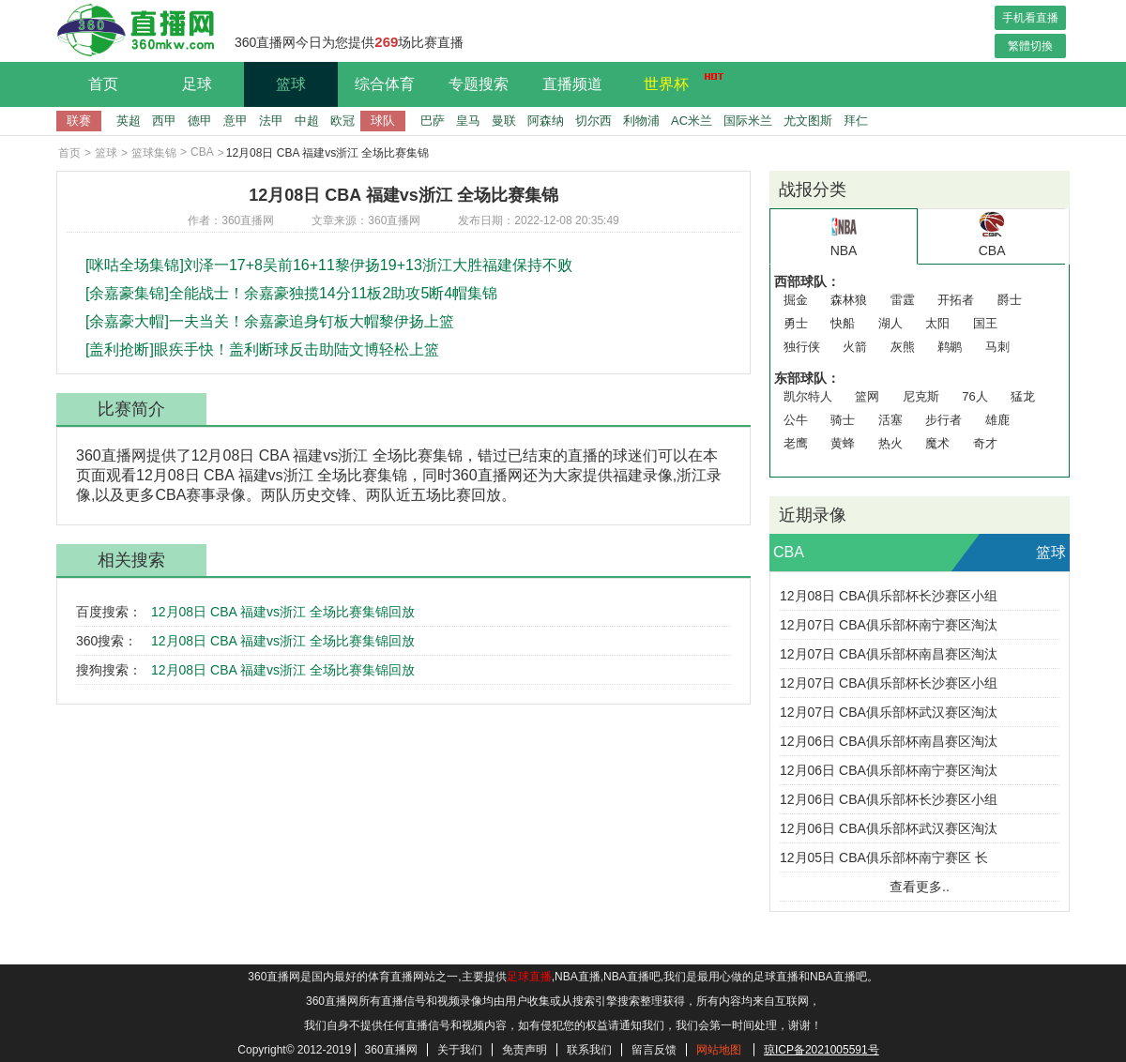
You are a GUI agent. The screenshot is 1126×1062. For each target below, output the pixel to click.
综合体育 (385, 84)
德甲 (200, 121)
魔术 (937, 443)
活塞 (890, 420)
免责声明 (524, 1049)
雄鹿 (997, 420)
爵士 (1009, 300)
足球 (197, 84)
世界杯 (678, 81)
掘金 (796, 300)
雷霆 (902, 300)
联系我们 (589, 1049)
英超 (128, 121)
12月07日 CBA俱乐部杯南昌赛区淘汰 (888, 653)
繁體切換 (1030, 46)
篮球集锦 (153, 152)
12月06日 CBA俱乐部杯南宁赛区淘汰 (888, 770)
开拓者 (955, 300)
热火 (890, 443)
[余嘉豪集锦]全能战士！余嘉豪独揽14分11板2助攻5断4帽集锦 (291, 293)
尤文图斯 (808, 121)
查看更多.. (920, 886)
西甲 (164, 121)
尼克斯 (921, 396)
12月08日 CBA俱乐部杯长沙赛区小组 (888, 595)
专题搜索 (479, 84)
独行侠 (802, 347)
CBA (202, 152)
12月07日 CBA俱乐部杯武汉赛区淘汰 (888, 712)
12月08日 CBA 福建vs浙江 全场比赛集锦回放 (283, 611)
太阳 (937, 323)
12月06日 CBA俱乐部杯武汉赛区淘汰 (888, 828)
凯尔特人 (808, 396)
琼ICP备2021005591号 (821, 1049)
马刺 (997, 347)
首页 (103, 84)
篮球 (291, 84)
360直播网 (391, 1049)
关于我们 (459, 1049)
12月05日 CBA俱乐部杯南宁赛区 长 (884, 857)
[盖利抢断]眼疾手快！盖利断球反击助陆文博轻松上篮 (262, 349)
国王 (985, 323)
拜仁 (856, 121)
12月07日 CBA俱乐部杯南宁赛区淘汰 (888, 624)
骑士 (842, 420)
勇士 (796, 323)
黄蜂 (842, 443)
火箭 (855, 347)
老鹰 (796, 443)
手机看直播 (1030, 17)
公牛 (796, 420)
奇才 (985, 443)
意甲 (235, 121)
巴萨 (432, 121)
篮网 (867, 396)
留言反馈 (654, 1049)
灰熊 (902, 347)
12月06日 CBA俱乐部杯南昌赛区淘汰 (888, 741)
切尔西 (593, 121)
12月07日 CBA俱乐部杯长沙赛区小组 (888, 682)
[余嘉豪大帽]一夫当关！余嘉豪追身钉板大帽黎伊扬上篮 (269, 321)
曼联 (504, 121)
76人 (974, 396)
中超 (307, 121)
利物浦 (641, 121)
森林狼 (848, 300)
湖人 (890, 323)
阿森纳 (545, 121)
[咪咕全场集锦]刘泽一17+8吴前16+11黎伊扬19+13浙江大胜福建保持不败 (328, 265)
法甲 (271, 121)
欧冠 (342, 121)
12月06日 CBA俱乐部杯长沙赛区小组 (888, 799)
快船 (842, 323)
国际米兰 (747, 121)
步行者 (943, 420)
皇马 (468, 121)
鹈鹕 (949, 347)
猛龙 (1023, 396)
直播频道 (572, 84)
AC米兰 (691, 121)
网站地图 (718, 1049)
